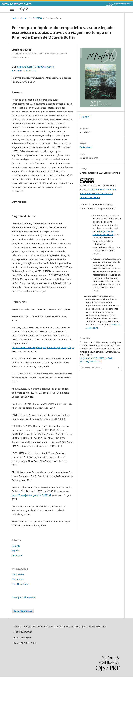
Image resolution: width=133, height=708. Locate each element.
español (16, 581)
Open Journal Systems (23, 628)
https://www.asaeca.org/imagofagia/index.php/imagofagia (43, 378)
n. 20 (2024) (36, 18)
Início (14, 18)
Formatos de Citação (92, 367)
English (16, 576)
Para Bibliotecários (20, 614)
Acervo (24, 18)
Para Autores (18, 609)
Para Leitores (18, 605)
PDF (86, 117)
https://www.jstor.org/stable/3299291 (31, 525)
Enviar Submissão (23, 641)
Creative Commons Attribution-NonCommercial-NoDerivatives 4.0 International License (98, 193)
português (17, 586)
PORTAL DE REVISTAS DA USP (16, 4)
